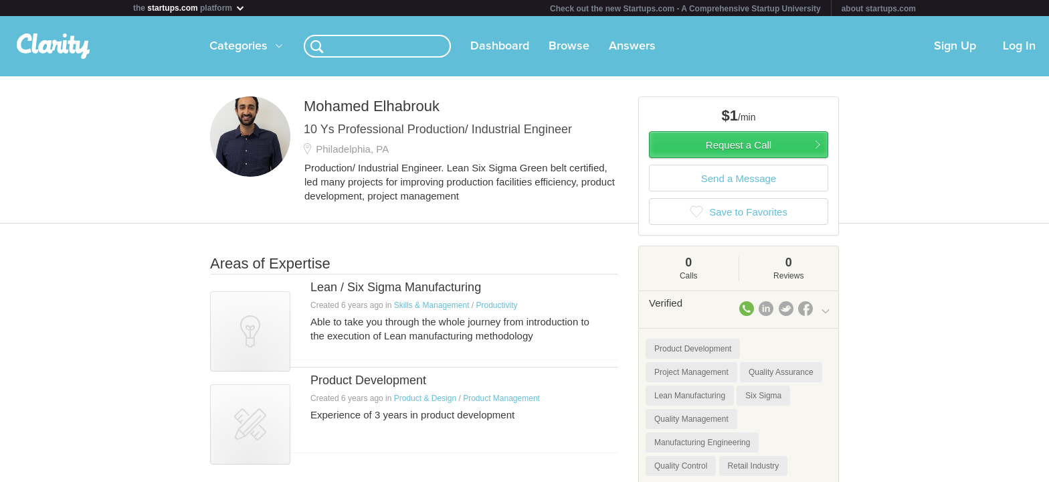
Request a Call (738, 145)
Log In (1019, 46)
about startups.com (879, 8)
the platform (189, 7)
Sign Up (955, 46)
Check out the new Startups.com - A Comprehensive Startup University (685, 8)
